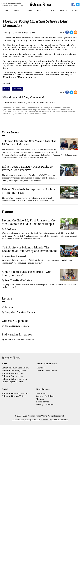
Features (51, 10)
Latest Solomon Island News (15, 367)
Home (6, 10)
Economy (28, 10)
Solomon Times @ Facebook (15, 393)
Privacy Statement (45, 404)
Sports (39, 10)
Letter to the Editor (44, 102)
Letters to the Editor (47, 370)
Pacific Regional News (12, 381)
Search (75, 10)
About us (40, 399)
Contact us (41, 393)
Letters (63, 10)
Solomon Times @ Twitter (14, 396)
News (16, 10)
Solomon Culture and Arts (14, 379)
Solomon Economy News (14, 370)
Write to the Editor (45, 396)
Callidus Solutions (60, 419)
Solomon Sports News (12, 376)
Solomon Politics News (13, 373)
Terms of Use (42, 401)
